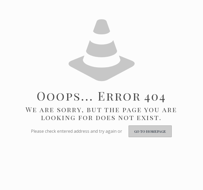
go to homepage (150, 131)
